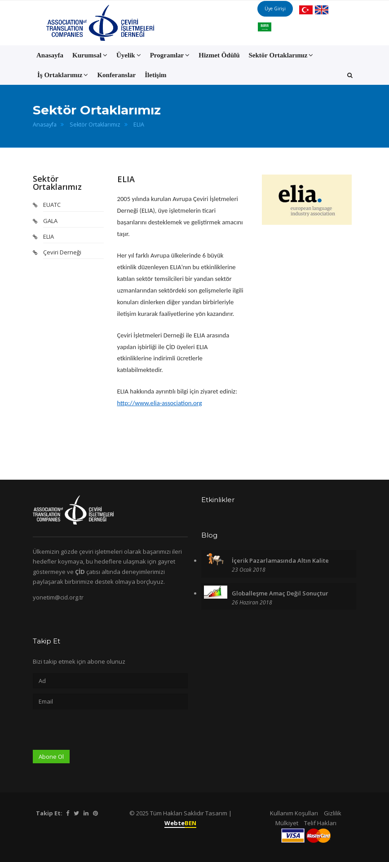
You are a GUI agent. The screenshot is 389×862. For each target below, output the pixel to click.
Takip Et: (49, 813)
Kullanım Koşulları (294, 813)
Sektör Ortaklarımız (95, 124)
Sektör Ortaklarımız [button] (281, 55)
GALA (50, 221)
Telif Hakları (320, 823)
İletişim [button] (155, 75)
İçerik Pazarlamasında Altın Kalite (280, 560)
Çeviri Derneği (62, 252)
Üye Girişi (284, 22)
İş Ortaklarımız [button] (62, 75)
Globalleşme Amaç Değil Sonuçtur (280, 593)
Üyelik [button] (128, 55)
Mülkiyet (286, 823)
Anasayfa (49, 55)
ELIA (138, 124)
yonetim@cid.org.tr (58, 597)
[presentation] (101, 732)
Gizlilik (332, 813)
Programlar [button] (170, 55)
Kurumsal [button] (89, 55)
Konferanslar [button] (116, 75)
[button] (350, 75)
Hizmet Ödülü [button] (219, 55)
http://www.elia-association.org (159, 403)
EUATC (52, 205)
